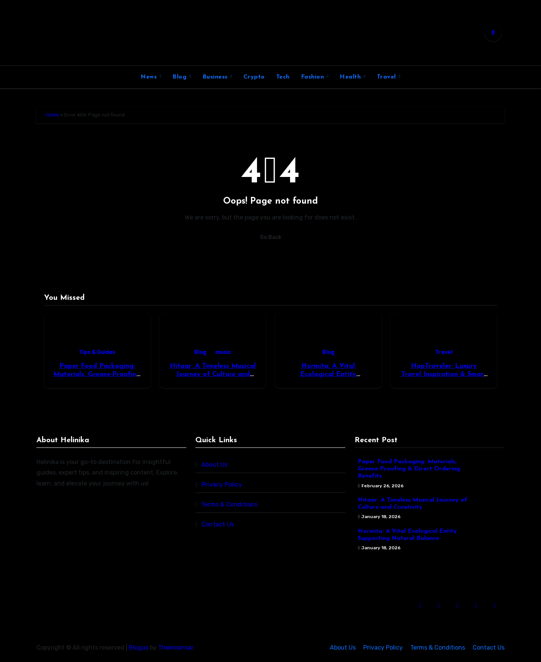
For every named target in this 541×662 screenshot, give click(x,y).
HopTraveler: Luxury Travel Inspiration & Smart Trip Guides (444, 374)
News (150, 77)
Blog (180, 77)
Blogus (138, 647)
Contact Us (217, 524)
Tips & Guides (97, 352)
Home (52, 115)
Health (351, 77)
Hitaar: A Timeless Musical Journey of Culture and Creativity (213, 374)
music (223, 352)
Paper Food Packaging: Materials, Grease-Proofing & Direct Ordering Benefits (97, 374)
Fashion (313, 77)
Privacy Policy (221, 484)
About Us (214, 464)
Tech (283, 77)
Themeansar (175, 647)
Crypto (254, 77)
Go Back (270, 237)
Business (216, 77)
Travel (387, 77)
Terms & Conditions (229, 504)
